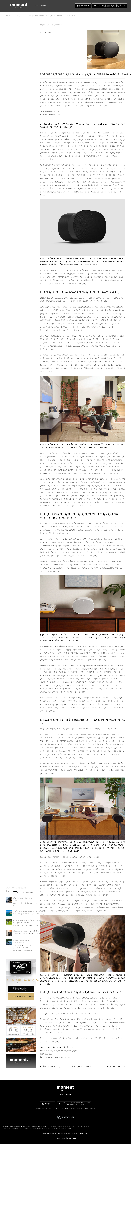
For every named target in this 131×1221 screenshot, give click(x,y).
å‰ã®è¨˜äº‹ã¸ (51, 1066)
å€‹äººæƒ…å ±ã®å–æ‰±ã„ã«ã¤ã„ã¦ (49, 1108)
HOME (8, 15)
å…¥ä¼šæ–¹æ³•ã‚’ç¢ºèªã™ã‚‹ (21, 996)
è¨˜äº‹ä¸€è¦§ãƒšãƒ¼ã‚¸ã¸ (83, 1066)
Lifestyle (18, 15)
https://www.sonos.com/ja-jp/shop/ (55, 1057)
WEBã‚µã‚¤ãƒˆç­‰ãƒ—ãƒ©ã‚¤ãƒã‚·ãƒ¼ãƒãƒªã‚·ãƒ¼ (80, 1108)
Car (37, 6)
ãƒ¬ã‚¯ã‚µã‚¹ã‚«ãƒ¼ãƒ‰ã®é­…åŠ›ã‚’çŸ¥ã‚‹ (21, 989)
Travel (43, 6)
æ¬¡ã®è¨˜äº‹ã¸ (114, 1066)
